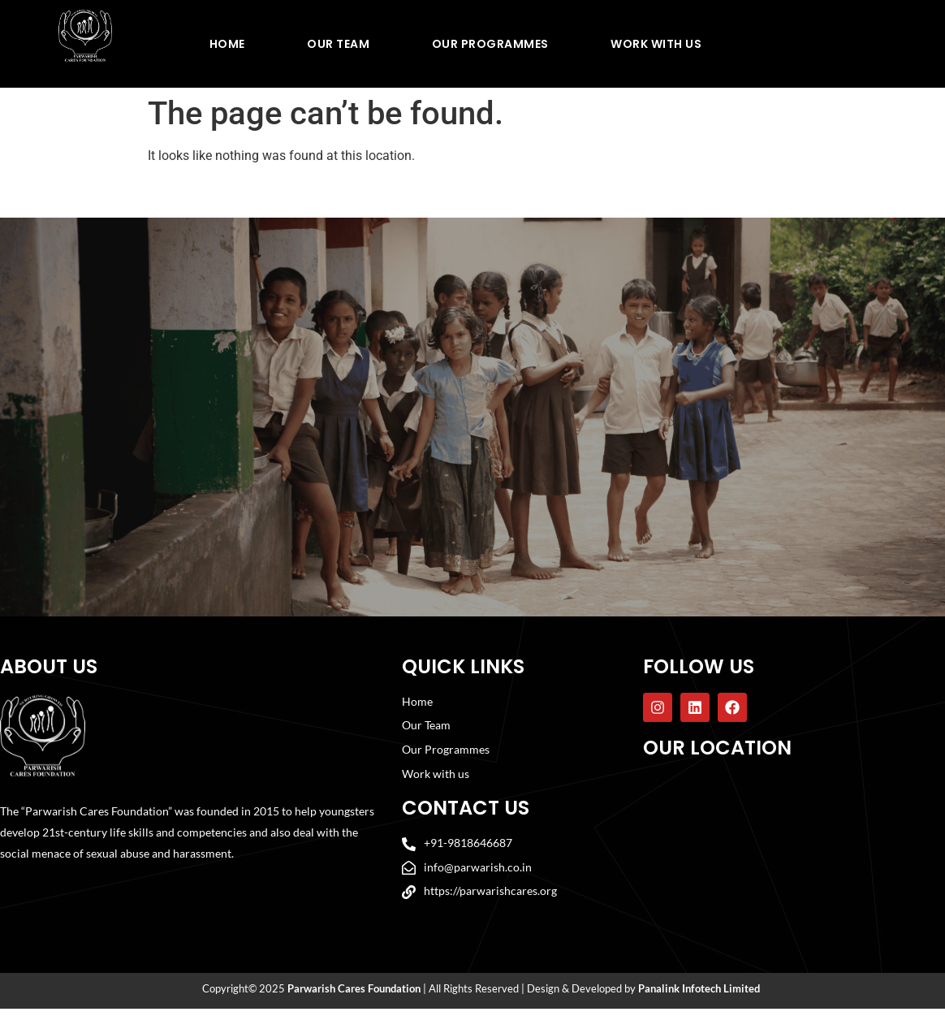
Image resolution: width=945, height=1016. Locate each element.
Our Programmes (490, 44)
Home (227, 44)
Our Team (338, 44)
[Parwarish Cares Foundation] (792, 857)
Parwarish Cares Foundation (354, 995)
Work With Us (656, 44)
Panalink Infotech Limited (699, 995)
